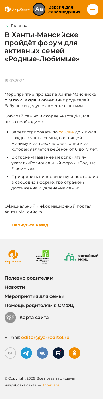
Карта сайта (27, 317)
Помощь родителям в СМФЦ (39, 305)
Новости (15, 287)
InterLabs (51, 385)
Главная (19, 25)
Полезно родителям (29, 278)
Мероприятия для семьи (34, 296)
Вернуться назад (30, 225)
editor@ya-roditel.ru (45, 337)
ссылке (66, 132)
